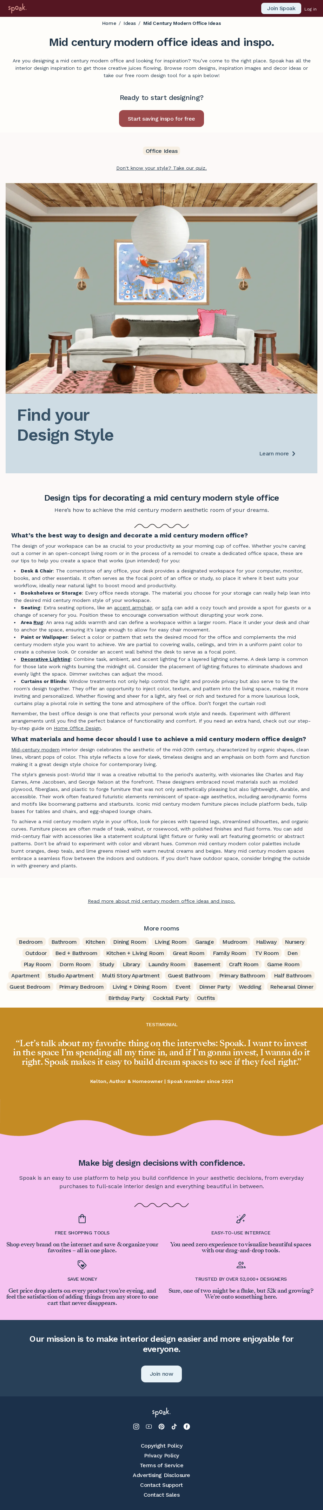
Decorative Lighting (46, 659)
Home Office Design (77, 728)
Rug (38, 622)
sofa (167, 607)
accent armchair (133, 607)
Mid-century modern (35, 749)
